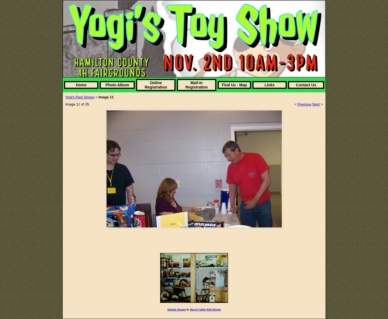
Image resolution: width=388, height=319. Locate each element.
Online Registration (156, 85)
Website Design (176, 309)
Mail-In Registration (196, 85)
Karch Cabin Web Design (205, 309)
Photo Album (117, 85)
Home (81, 85)
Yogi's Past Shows (79, 97)
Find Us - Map (234, 85)
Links (270, 85)
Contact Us (306, 85)
